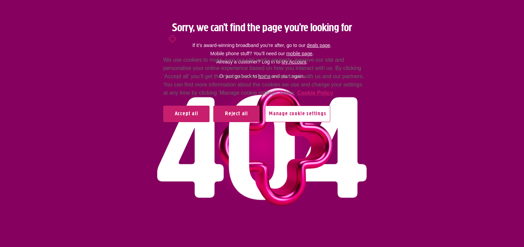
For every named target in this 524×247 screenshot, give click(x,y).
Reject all (236, 114)
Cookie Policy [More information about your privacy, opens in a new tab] (315, 93)
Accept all (186, 114)
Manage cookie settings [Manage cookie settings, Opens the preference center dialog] (297, 114)
